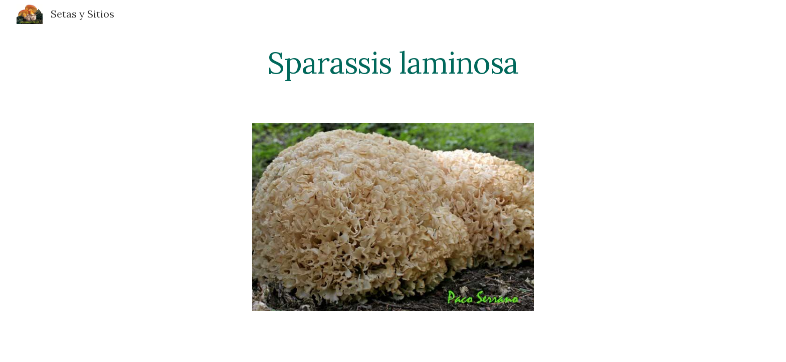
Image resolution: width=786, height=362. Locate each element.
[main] (393, 62)
